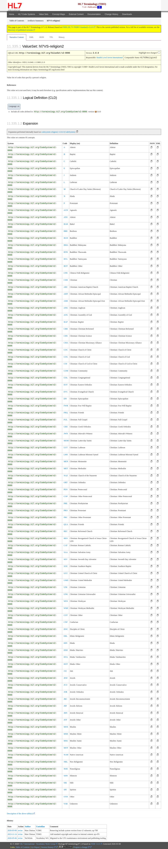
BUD (66, 238)
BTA (65, 259)
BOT (66, 266)
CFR (65, 272)
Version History (48, 847)
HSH (66, 650)
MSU (66, 740)
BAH (66, 224)
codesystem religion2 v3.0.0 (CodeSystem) (58, 131)
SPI (65, 789)
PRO (65, 510)
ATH (65, 217)
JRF (65, 705)
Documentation (94, 14)
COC (66, 349)
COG (66, 356)
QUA (66, 524)
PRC (65, 517)
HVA (66, 657)
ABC (66, 287)
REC (65, 531)
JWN (66, 433)
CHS (65, 335)
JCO (65, 684)
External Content (76, 14)
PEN (65, 489)
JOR (65, 691)
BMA (66, 245)
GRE (66, 426)
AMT (66, 293)
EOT (65, 384)
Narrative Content (17, 37)
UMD (66, 580)
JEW (65, 678)
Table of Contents (23, 847)
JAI (65, 670)
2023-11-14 (12, 834)
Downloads (127, 14)
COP (65, 496)
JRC (65, 699)
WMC (66, 608)
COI (65, 363)
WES (66, 601)
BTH (66, 252)
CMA (66, 342)
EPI (65, 398)
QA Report (35, 847)
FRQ (65, 412)
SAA (66, 552)
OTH (66, 796)
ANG (66, 307)
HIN (65, 643)
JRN (65, 712)
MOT (66, 747)
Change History (111, 14)
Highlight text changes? (148, 53)
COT (66, 615)
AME (66, 301)
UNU (66, 594)
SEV (65, 559)
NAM (66, 754)
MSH (66, 733)
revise (20, 830)
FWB (66, 405)
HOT (66, 664)
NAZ (66, 475)
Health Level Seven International (110, 57)
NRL (66, 761)
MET (66, 468)
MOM (66, 440)
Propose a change (81, 847)
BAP (65, 321)
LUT (65, 447)
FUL (65, 419)
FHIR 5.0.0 (95, 843)
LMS (66, 454)
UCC (66, 573)
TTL (51, 37)
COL (66, 377)
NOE (66, 768)
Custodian (40, 826)
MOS (66, 726)
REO (66, 538)
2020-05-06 (12, 838)
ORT (65, 482)
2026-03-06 (12, 830)
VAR (66, 803)
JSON (41, 37)
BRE (65, 231)
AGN (66, 210)
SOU (66, 566)
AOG (66, 314)
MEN (66, 461)
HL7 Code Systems (26, 14)
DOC (66, 629)
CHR (66, 280)
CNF (65, 622)
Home (11, 14)
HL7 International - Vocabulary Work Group (37, 843)
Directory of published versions (20, 30)
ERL (65, 636)
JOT (65, 719)
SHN (66, 775)
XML (31, 37)
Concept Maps (58, 14)
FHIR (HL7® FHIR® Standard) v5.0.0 (78, 27)
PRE (65, 503)
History (62, 37)
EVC (66, 391)
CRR (66, 328)
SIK (65, 782)
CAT (65, 545)
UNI (65, 587)
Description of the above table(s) (20, 813)
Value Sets (43, 14)
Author (28, 826)
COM (66, 370)
